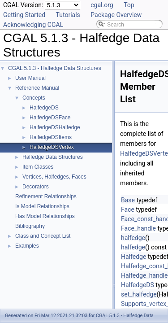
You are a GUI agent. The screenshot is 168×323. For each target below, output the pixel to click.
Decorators (35, 186)
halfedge (133, 237)
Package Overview (116, 14)
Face (127, 209)
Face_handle (138, 228)
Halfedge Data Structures (52, 157)
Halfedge (133, 256)
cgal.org (101, 5)
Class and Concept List (42, 236)
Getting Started (24, 14)
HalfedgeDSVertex (52, 147)
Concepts (33, 98)
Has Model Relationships (45, 216)
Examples (27, 246)
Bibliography (30, 226)
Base (128, 200)
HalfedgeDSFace (50, 117)
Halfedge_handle (144, 275)
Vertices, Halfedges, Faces (54, 177)
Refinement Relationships (46, 196)
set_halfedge (139, 294)
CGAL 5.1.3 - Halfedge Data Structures (54, 68)
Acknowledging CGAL (33, 24)
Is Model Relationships (42, 206)
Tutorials (68, 14)
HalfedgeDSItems (51, 137)
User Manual (30, 78)
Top (129, 5)
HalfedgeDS (44, 108)
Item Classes (37, 167)
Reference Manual (37, 88)
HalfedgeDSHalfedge (55, 127)
